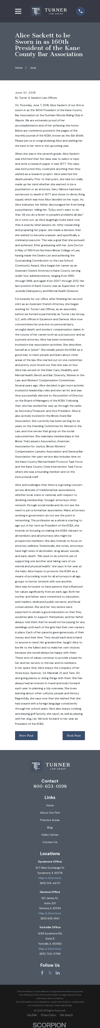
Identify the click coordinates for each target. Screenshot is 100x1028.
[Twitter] (50, 973)
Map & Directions (50, 878)
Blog (50, 827)
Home (50, 805)
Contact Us (50, 842)
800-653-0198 (50, 786)
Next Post (74, 735)
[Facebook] (42, 973)
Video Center (50, 835)
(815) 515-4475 (50, 883)
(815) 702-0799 (50, 954)
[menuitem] (32, 1015)
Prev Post (26, 735)
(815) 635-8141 (50, 918)
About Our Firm (50, 812)
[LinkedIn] (58, 973)
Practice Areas (50, 820)
